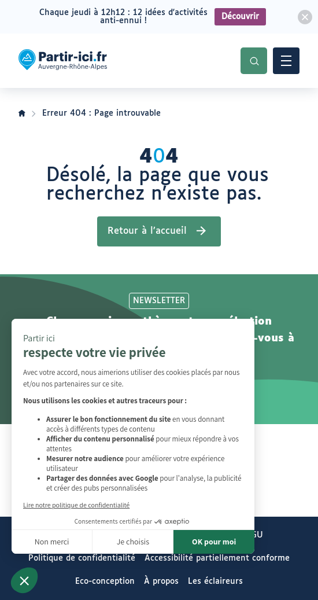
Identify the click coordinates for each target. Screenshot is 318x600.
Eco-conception (105, 581)
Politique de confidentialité (81, 558)
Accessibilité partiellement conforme (217, 558)
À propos (161, 581)
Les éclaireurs (215, 581)
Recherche (254, 60)
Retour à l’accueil (147, 231)
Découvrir (240, 17)
